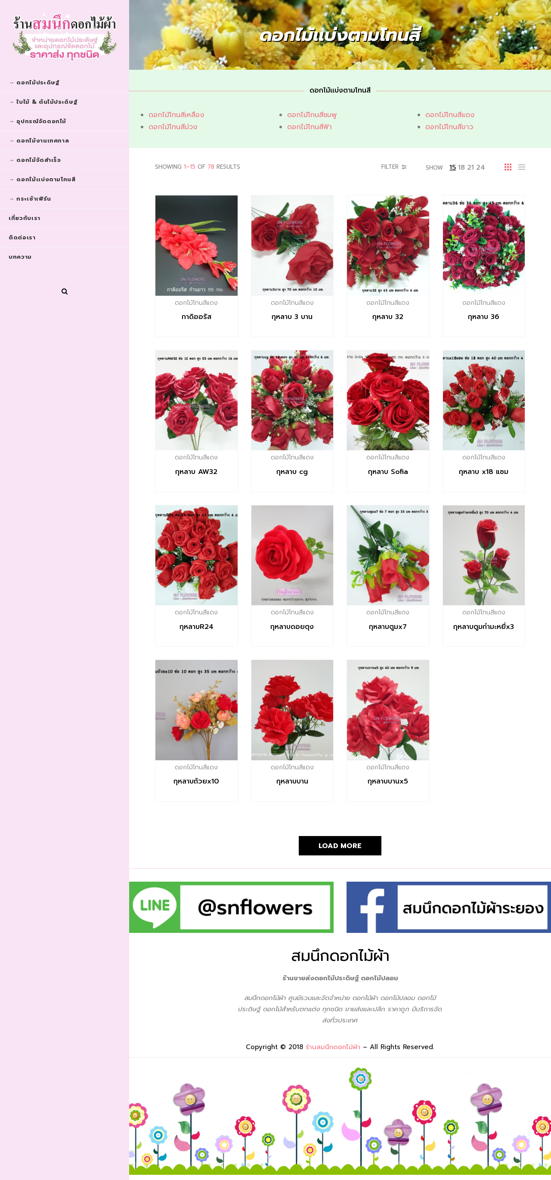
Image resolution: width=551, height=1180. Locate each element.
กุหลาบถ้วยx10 (196, 781)
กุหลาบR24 (197, 627)
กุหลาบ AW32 (196, 472)
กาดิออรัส (196, 317)
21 (470, 167)
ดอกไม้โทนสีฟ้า (309, 127)
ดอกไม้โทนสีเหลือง (176, 115)
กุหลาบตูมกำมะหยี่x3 (483, 627)
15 (452, 167)
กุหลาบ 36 (483, 317)
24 (480, 167)
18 (461, 167)
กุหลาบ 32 (387, 317)
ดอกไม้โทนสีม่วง (173, 127)
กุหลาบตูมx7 (388, 627)
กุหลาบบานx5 (388, 781)
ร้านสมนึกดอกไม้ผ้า (333, 1047)
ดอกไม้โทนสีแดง (449, 115)
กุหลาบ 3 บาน (292, 317)
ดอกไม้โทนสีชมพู (312, 115)
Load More (340, 846)
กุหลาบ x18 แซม (483, 472)
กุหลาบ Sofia (388, 472)
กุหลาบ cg (292, 472)
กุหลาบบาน (292, 781)
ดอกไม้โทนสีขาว (449, 127)
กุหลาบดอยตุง (292, 627)
